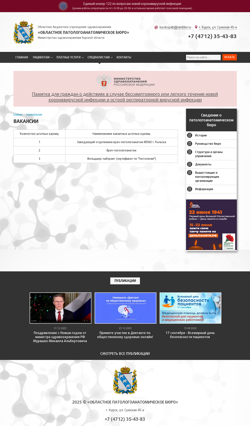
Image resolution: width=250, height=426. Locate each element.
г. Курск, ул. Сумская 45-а (218, 27)
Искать (229, 57)
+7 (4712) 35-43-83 (212, 36)
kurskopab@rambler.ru (175, 27)
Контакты (124, 57)
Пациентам (41, 57)
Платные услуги (68, 57)
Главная (21, 57)
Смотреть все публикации (125, 353)
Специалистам (99, 57)
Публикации (125, 281)
